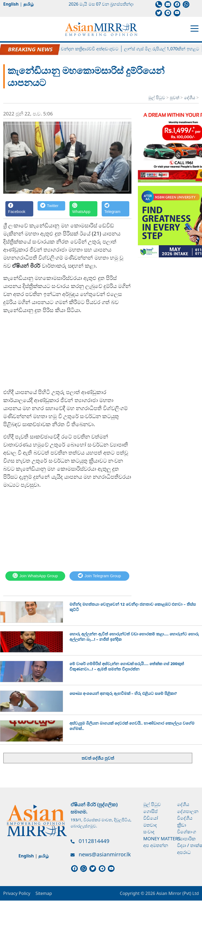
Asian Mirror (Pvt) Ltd (177, 893)
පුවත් (175, 97)
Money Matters (162, 838)
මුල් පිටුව (156, 97)
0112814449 (94, 841)
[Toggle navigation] (194, 28)
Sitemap (43, 893)
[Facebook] (19, 208)
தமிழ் (28, 4)
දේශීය (190, 97)
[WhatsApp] (83, 208)
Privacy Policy (16, 893)
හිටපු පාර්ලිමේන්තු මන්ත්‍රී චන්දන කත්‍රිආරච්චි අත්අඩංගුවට (70, 49)
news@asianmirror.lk (105, 854)
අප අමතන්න (155, 845)
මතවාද (150, 825)
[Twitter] (51, 208)
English (11, 4)
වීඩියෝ (150, 818)
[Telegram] (116, 208)
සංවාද (149, 831)
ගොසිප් (150, 811)
